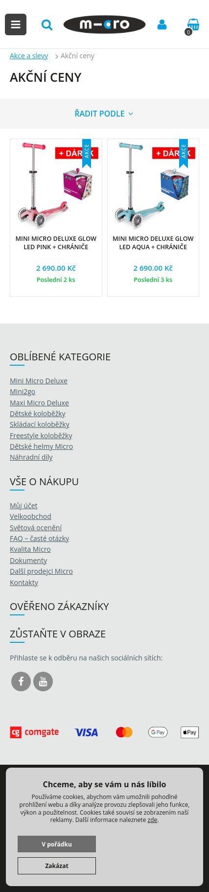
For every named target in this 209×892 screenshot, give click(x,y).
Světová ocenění (36, 527)
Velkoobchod (30, 516)
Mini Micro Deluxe (39, 380)
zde (153, 820)
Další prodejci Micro (41, 571)
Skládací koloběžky (40, 424)
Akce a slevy (29, 55)
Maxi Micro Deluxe (39, 402)
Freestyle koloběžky (41, 435)
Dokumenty (28, 560)
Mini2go (22, 391)
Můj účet (24, 505)
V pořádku (57, 844)
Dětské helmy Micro (41, 446)
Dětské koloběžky (38, 413)
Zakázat (56, 866)
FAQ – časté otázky (39, 538)
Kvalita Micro (30, 549)
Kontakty (24, 582)
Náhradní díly (31, 457)
